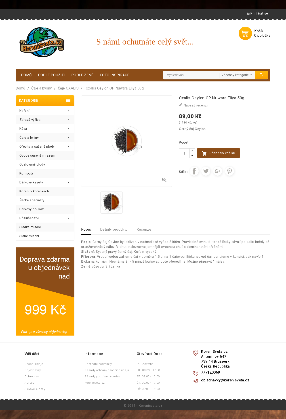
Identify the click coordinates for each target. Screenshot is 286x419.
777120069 (210, 372)
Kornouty (26, 173)
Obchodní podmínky (98, 364)
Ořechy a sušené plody (45, 145)
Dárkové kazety (45, 181)
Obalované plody (32, 164)
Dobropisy (32, 376)
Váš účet (32, 354)
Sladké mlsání (30, 227)
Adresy (29, 382)
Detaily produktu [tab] (114, 229)
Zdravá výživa (45, 118)
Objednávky (33, 370)
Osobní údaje (34, 364)
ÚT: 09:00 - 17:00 (148, 370)
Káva (45, 127)
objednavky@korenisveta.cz (225, 380)
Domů (26, 75)
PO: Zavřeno (145, 364)
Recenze (144, 229)
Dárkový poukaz (31, 209)
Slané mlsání (29, 236)
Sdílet (194, 171)
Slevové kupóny (35, 389)
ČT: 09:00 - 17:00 (148, 382)
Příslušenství (45, 217)
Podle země (82, 75)
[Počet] (184, 153)
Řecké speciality (31, 200)
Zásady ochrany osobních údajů (106, 370)
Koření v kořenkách (34, 191)
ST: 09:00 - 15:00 (148, 376)
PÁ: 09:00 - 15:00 (148, 389)
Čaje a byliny (45, 136)
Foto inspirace (114, 75)
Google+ (217, 171)
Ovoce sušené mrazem (37, 155)
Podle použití (51, 75)
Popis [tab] (86, 229)
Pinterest (229, 171)
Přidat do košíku (218, 153)
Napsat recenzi (193, 105)
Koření (45, 109)
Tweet (205, 171)
